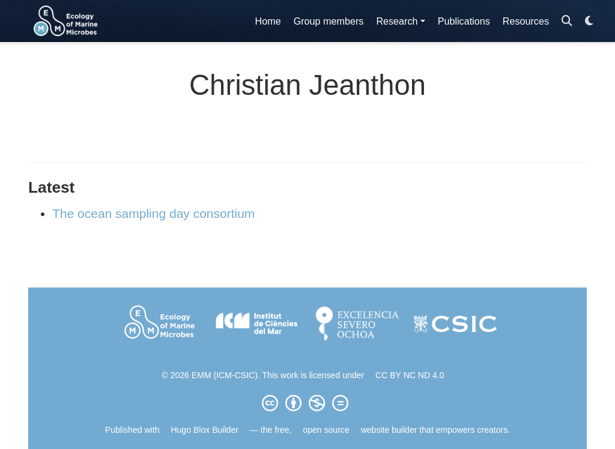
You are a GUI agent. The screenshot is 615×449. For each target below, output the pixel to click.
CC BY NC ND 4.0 (409, 375)
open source (326, 430)
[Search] (567, 21)
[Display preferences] (589, 21)
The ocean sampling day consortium (153, 213)
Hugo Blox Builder (204, 430)
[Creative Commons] (307, 403)
